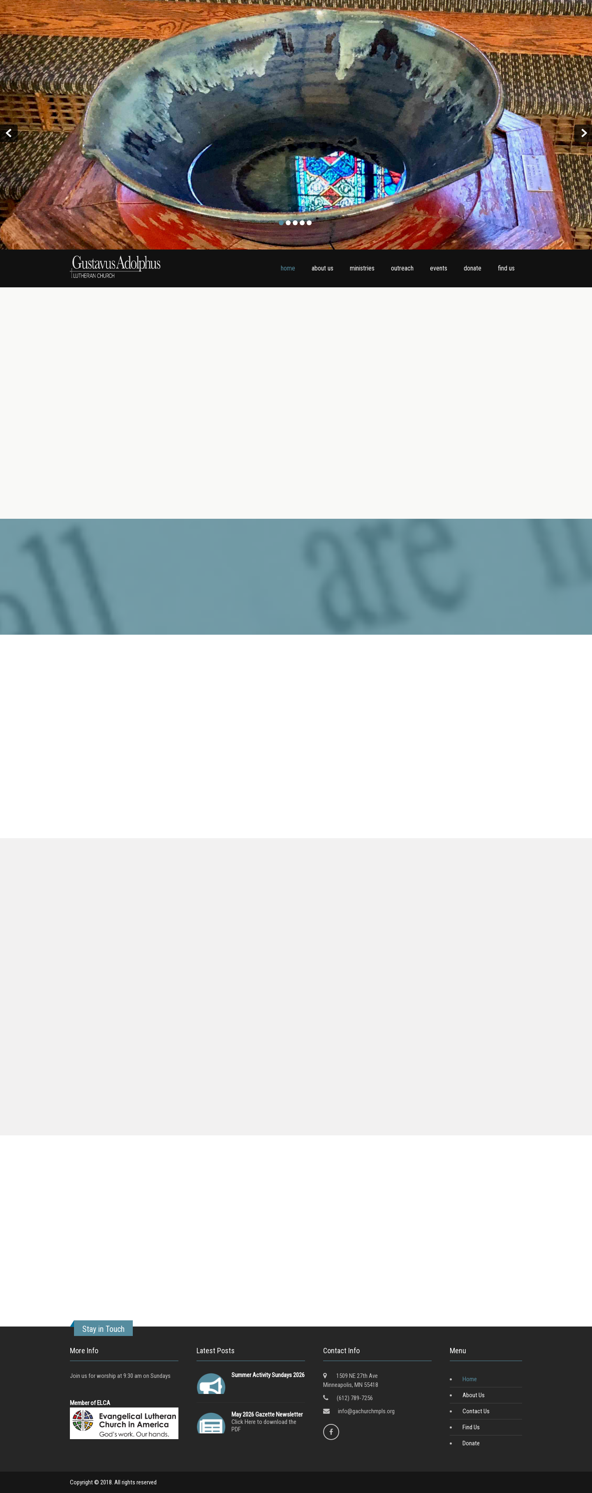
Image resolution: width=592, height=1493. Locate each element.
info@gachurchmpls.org (366, 1411)
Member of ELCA (90, 1403)
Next (583, 133)
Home (469, 1379)
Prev (9, 133)
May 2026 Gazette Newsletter (267, 1414)
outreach (402, 268)
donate (472, 268)
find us (506, 268)
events (438, 268)
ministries (362, 268)
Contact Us (476, 1411)
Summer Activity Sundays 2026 (268, 1375)
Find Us (471, 1427)
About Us (473, 1395)
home (288, 268)
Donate (471, 1443)
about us (322, 268)
